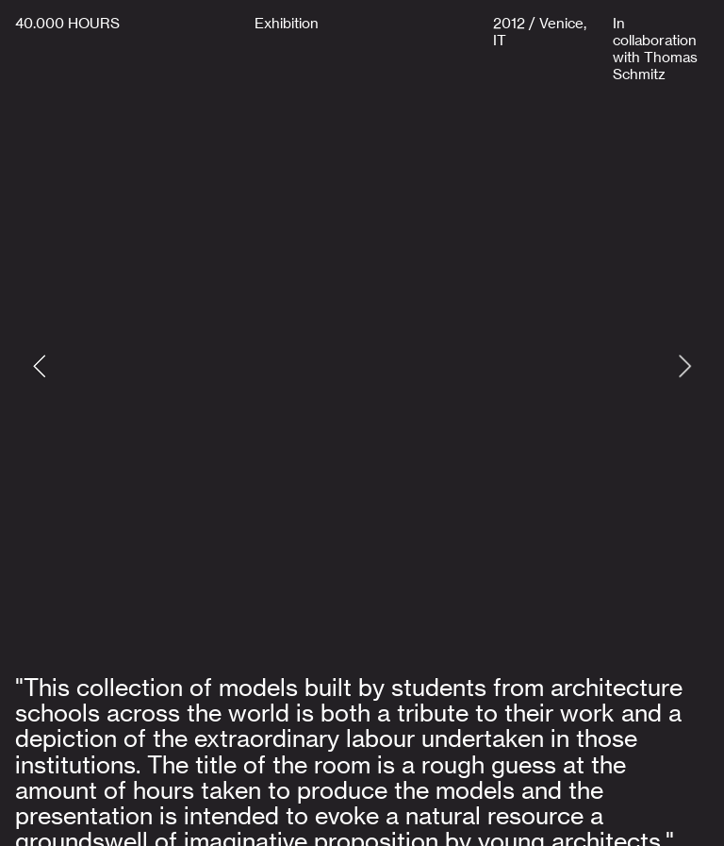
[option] (362, 366)
